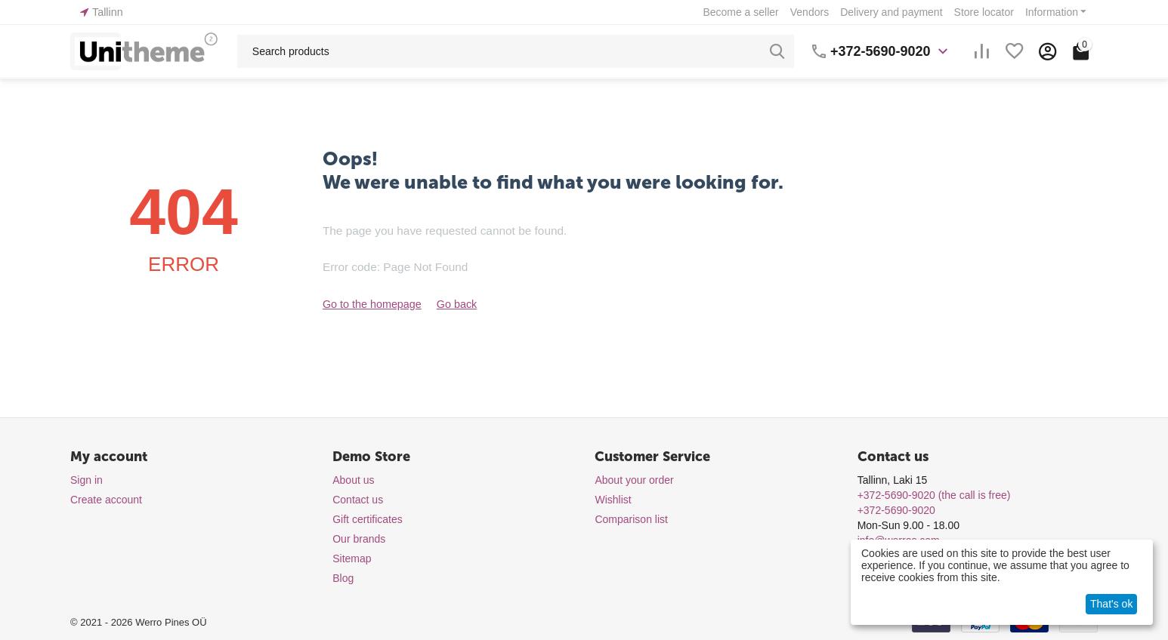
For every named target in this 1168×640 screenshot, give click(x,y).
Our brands (358, 539)
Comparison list (631, 519)
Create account (106, 500)
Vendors (809, 12)
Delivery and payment (891, 12)
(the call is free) (934, 495)
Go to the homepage (371, 304)
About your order (634, 480)
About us (353, 480)
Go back (454, 304)
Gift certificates (367, 519)
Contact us (357, 500)
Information (1051, 12)
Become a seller (740, 12)
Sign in (86, 480)
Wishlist (613, 500)
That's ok (1111, 604)
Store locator (984, 12)
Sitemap (351, 558)
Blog (343, 578)
